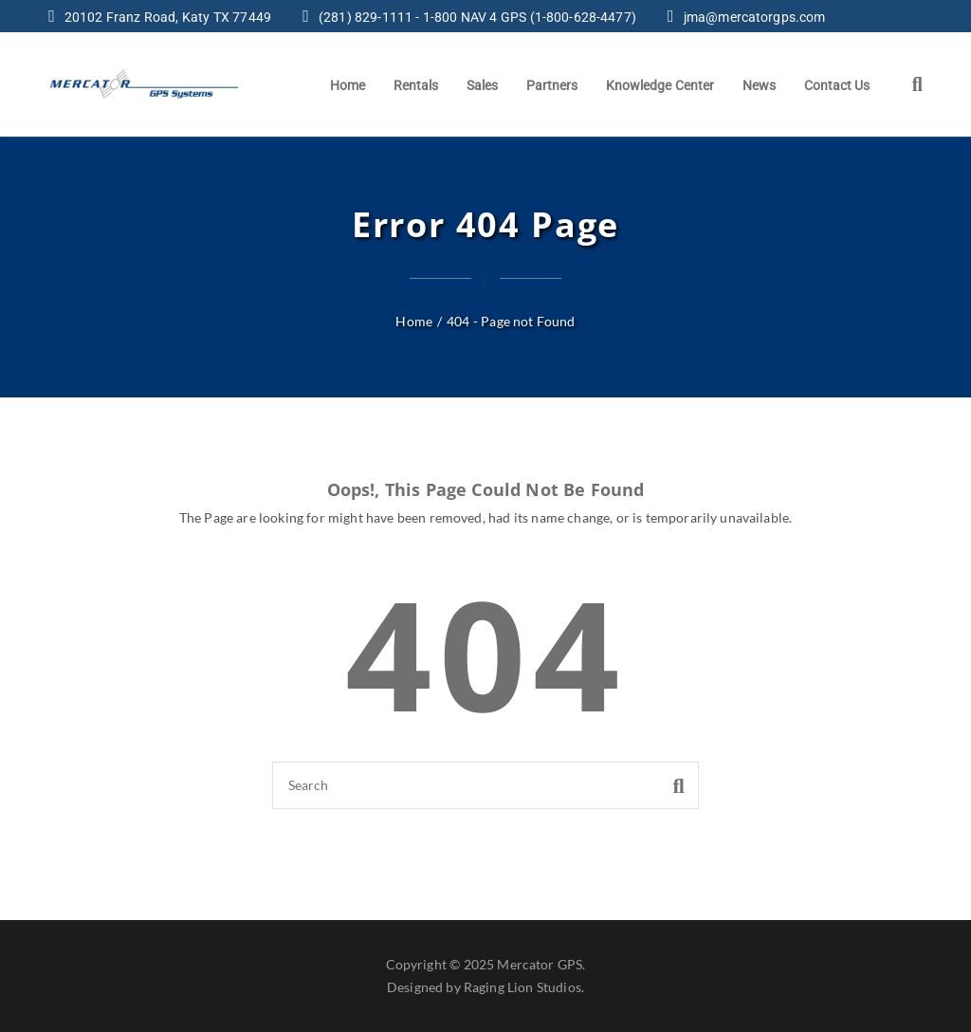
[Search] (485, 785)
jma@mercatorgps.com (755, 17)
